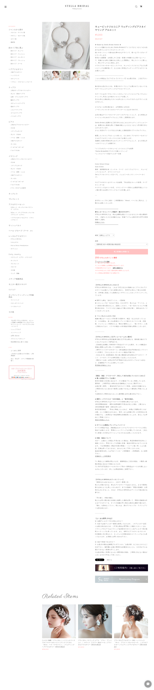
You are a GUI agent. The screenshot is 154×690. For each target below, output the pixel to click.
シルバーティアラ (16, 111)
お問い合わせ (15, 341)
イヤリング (12, 158)
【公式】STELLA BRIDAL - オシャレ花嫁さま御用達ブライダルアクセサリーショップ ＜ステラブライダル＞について (22, 328)
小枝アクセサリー (16, 73)
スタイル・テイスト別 (18, 33)
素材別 (13, 42)
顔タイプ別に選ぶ (15, 48)
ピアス (11, 123)
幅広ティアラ (15, 101)
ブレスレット (13, 201)
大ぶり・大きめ (16, 136)
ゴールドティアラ (16, 114)
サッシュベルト (14, 228)
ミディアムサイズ (16, 132)
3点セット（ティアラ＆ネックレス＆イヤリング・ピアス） (22, 216)
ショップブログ (16, 334)
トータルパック (16, 311)
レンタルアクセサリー (17, 239)
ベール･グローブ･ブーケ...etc (20, 234)
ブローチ (13, 270)
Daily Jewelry (14, 258)
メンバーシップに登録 (102, 261)
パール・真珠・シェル (18, 139)
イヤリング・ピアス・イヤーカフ (21, 261)
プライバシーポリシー (18, 344)
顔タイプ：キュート (17, 51)
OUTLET (12, 294)
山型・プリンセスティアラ (19, 98)
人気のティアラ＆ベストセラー (21, 91)
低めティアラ (15, 107)
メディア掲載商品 (15, 283)
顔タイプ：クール (16, 64)
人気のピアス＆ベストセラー (20, 126)
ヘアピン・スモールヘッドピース (21, 83)
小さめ (13, 129)
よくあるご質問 (16, 356)
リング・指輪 (15, 277)
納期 (96, 241)
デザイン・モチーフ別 (18, 36)
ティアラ (12, 88)
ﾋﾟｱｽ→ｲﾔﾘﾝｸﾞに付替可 (18, 190)
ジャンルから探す (15, 30)
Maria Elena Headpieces (19, 249)
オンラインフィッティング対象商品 (21, 301)
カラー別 (13, 39)
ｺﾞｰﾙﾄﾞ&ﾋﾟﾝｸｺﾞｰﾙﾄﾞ (18, 149)
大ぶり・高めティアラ (18, 95)
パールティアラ (16, 117)
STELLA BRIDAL (16, 242)
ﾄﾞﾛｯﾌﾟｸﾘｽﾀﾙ (15, 152)
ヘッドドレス (15, 76)
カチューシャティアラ (18, 104)
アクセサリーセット (16, 207)
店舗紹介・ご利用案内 (103, 456)
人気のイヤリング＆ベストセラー (21, 161)
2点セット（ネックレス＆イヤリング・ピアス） (22, 211)
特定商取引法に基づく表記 (19, 347)
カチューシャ (15, 79)
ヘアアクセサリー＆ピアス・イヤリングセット (22, 221)
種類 (96, 235)
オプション (14, 252)
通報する (109, 560)
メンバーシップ (16, 338)
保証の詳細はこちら (102, 420)
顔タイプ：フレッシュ (18, 61)
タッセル (13, 145)
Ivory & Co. (15, 246)
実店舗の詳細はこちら (103, 365)
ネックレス (12, 195)
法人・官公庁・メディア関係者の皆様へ (22, 365)
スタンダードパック (17, 308)
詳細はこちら (100, 222)
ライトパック (15, 305)
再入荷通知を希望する (121, 252)
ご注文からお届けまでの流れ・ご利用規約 (22, 360)
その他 (13, 274)
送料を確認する (118, 268)
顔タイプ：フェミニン (18, 54)
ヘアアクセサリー (15, 70)
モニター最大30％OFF (17, 288)
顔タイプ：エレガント (18, 58)
